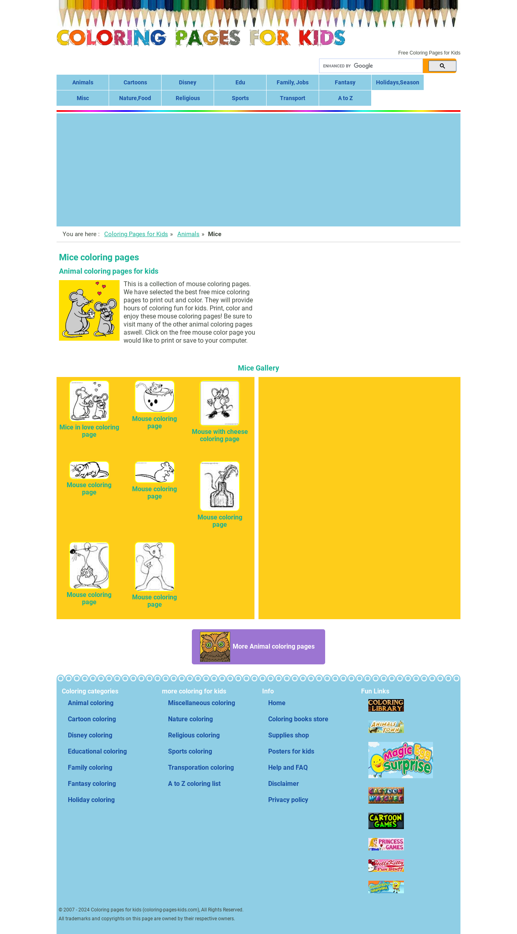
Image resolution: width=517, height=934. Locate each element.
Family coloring (90, 767)
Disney (187, 82)
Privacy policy (288, 800)
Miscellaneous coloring (201, 703)
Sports (240, 98)
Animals (82, 82)
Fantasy (345, 82)
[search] (370, 66)
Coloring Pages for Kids (136, 234)
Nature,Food (135, 98)
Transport (292, 98)
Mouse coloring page (154, 419)
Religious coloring (194, 735)
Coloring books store (298, 719)
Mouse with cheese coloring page (220, 432)
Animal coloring (90, 703)
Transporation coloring (201, 767)
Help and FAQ (288, 767)
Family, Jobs (293, 82)
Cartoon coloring (92, 719)
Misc (83, 98)
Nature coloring (190, 719)
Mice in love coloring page (89, 427)
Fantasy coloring (92, 783)
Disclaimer (283, 783)
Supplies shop (288, 735)
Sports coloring (190, 751)
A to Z (345, 98)
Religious (188, 98)
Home (277, 703)
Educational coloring (97, 751)
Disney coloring (90, 735)
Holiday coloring (91, 800)
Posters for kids (291, 751)
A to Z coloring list (194, 783)
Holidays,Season (397, 82)
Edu (240, 82)
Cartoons (135, 82)
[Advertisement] (258, 169)
